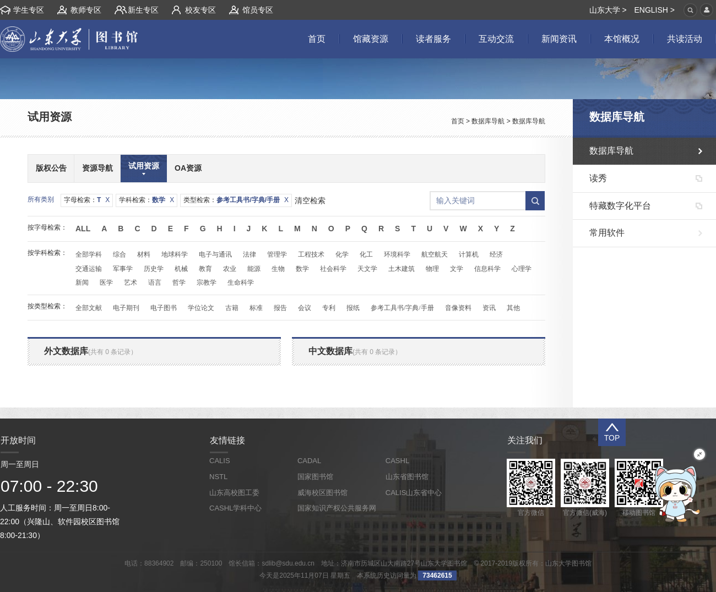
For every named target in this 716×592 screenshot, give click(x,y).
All (82, 228)
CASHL (397, 461)
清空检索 (310, 200)
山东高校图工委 (234, 492)
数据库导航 (488, 121)
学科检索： (146, 200)
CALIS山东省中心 (414, 492)
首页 (457, 121)
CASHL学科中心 (235, 508)
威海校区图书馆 (322, 492)
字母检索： (87, 200)
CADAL (309, 461)
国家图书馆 (315, 476)
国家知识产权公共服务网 (336, 508)
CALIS (219, 461)
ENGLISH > (654, 10)
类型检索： (236, 200)
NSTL (218, 476)
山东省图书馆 (407, 476)
